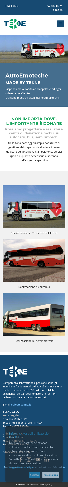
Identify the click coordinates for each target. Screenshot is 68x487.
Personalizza (51, 474)
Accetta (34, 474)
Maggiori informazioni (21, 467)
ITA (7, 6)
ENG (15, 6)
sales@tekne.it (21, 404)
